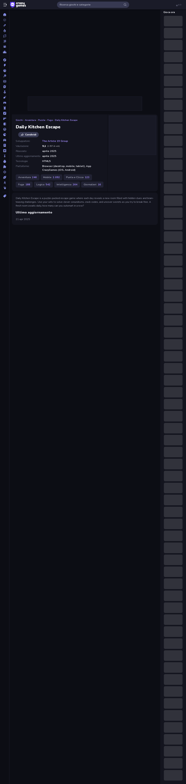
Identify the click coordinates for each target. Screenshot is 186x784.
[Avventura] (4, 60)
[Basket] (4, 70)
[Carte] (4, 86)
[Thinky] (4, 188)
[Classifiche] (4, 52)
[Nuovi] (4, 25)
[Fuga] (4, 124)
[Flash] (4, 113)
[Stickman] (4, 182)
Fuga (50, 120)
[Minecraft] (4, 150)
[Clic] (4, 97)
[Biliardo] (4, 76)
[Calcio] (4, 81)
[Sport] (4, 177)
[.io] (4, 134)
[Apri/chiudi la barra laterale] (5, 4)
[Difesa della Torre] (4, 108)
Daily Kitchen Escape (66, 120)
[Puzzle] (4, 166)
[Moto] (4, 156)
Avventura (30, 120)
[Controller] (4, 102)
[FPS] (4, 118)
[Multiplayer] (4, 46)
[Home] (4, 14)
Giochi (19, 120)
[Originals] (4, 41)
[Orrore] (4, 161)
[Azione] (4, 65)
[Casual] (4, 92)
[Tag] (4, 196)
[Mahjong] (4, 145)
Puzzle (41, 120)
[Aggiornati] (4, 36)
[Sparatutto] (4, 172)
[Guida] (4, 129)
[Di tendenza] (4, 30)
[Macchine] (4, 140)
